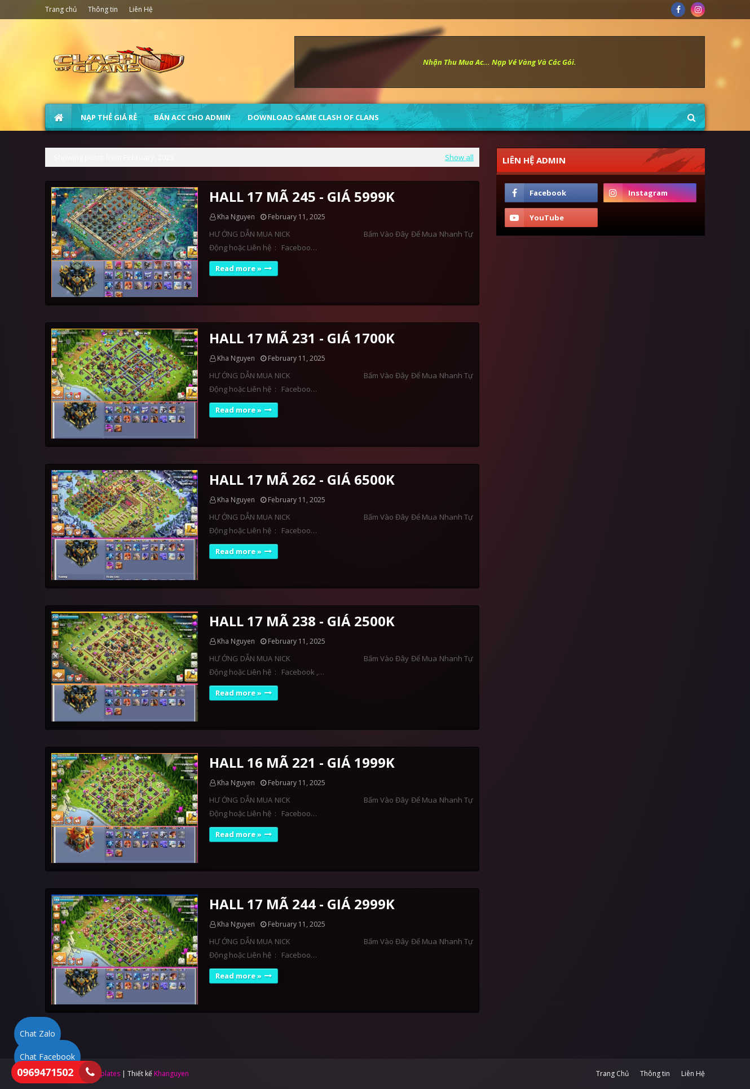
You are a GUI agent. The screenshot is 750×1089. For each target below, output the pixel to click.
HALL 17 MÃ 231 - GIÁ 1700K (302, 338)
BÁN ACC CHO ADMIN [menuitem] (192, 117)
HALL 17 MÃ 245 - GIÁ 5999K (302, 196)
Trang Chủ (612, 1073)
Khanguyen (171, 1073)
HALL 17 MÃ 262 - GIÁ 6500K (302, 479)
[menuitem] (58, 117)
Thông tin (103, 9)
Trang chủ (61, 9)
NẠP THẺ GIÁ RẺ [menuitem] (109, 117)
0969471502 (45, 1072)
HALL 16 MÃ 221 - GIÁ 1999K (302, 762)
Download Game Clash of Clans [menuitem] (313, 117)
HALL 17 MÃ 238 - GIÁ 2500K (302, 621)
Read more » (238, 268)
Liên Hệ (141, 9)
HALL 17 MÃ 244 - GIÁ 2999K (302, 904)
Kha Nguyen (236, 217)
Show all (459, 157)
